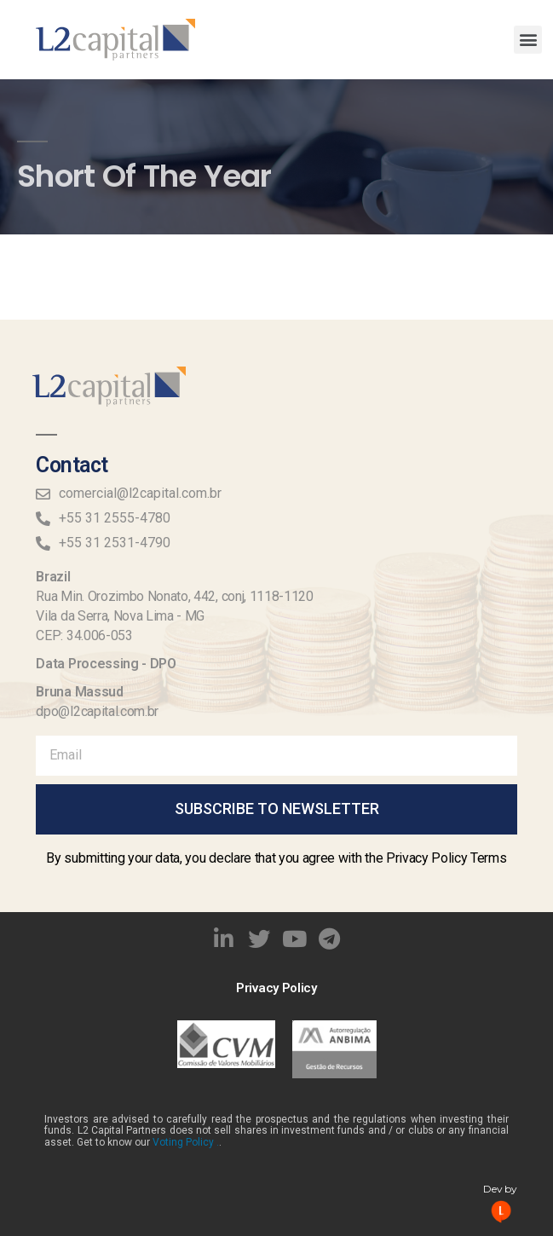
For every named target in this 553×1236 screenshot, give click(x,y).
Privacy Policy (276, 988)
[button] (528, 40)
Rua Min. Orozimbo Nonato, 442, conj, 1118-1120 (174, 596)
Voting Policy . (186, 1142)
